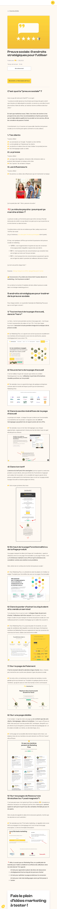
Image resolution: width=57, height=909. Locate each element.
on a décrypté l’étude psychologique (28, 234)
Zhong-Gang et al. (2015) (20, 271)
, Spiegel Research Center (35, 271)
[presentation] (18, 74)
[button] (53, 3)
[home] (4, 3)
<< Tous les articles (13, 11)
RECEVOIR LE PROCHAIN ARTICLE (19, 81)
